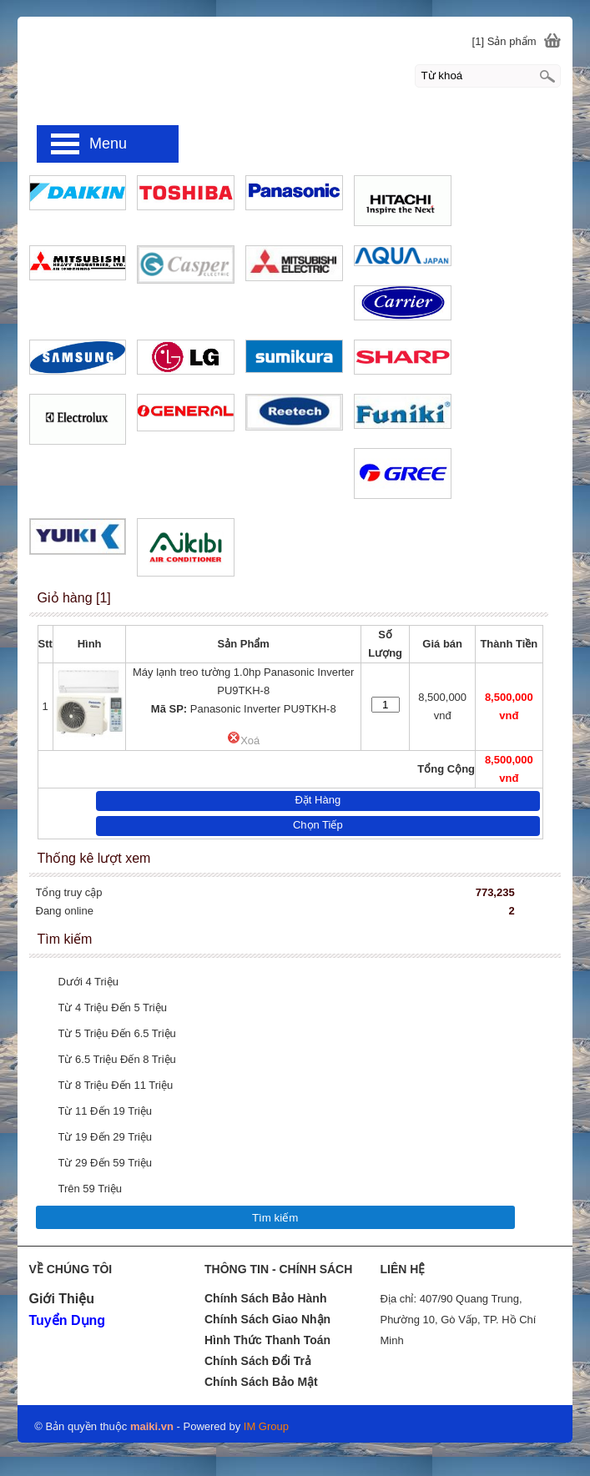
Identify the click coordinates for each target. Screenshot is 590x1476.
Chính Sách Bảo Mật (261, 1381)
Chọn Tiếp (318, 825)
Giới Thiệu (61, 1299)
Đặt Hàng (317, 799)
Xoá (243, 740)
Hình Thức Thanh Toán (267, 1340)
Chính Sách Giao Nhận (267, 1319)
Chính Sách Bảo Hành (265, 1298)
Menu (108, 143)
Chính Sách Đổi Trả (257, 1361)
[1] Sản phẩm (504, 41)
